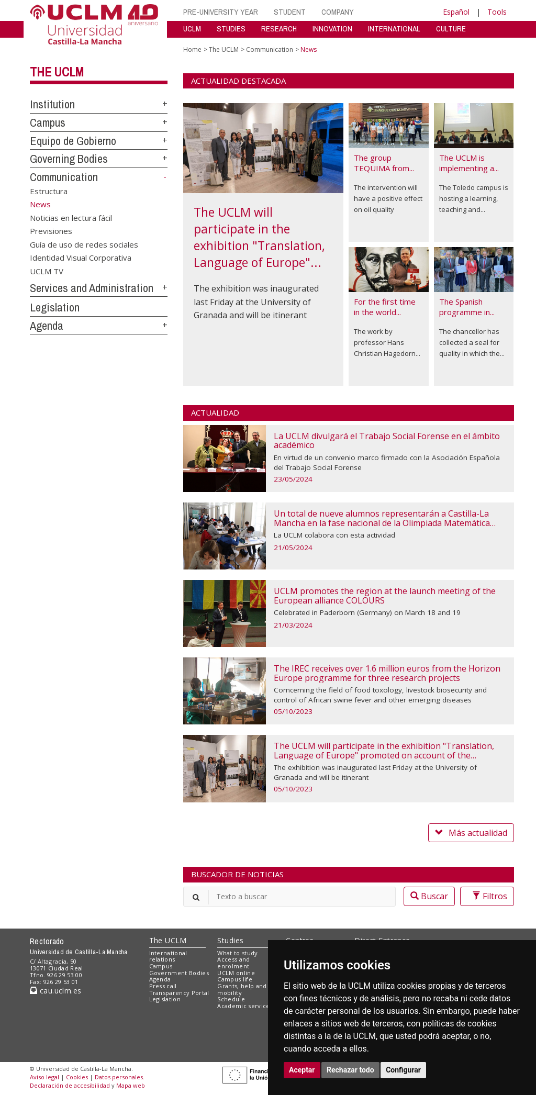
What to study (237, 953)
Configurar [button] (403, 1070)
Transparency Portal (179, 993)
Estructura (49, 191)
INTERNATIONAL (394, 28)
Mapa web (130, 1085)
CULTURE (451, 28)
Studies (230, 940)
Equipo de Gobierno (73, 141)
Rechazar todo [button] (350, 1070)
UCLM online (236, 973)
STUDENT (290, 11)
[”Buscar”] (289, 897)
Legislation (55, 307)
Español (456, 12)
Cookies (77, 1077)
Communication (64, 177)
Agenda (46, 325)
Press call (163, 986)
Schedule (231, 999)
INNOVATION (332, 28)
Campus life (234, 979)
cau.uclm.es (55, 991)
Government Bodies (179, 973)
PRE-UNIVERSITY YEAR (220, 11)
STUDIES (231, 28)
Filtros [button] (487, 896)
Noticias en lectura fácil (71, 217)
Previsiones (51, 231)
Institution (52, 104)
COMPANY (337, 11)
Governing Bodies (69, 158)
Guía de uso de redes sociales (84, 244)
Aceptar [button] (302, 1070)
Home (192, 49)
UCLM (192, 28)
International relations (168, 956)
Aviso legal (44, 1077)
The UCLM (57, 71)
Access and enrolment (233, 962)
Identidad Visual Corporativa (80, 257)
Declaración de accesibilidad (70, 1085)
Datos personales (119, 1077)
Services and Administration (91, 288)
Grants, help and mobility (241, 989)
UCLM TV (46, 270)
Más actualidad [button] (471, 833)
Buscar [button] (429, 896)
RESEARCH (279, 28)
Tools (497, 12)
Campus (47, 122)
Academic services (245, 1006)
